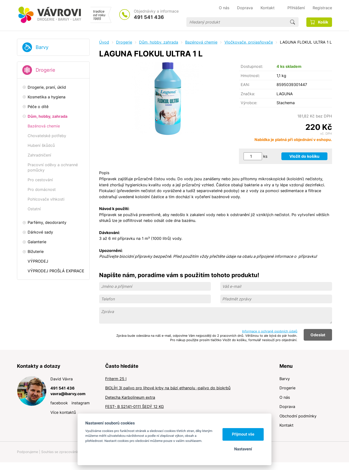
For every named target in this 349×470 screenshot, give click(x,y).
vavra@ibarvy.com (68, 393)
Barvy (42, 47)
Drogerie (45, 70)
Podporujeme (27, 452)
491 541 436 (149, 17)
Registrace (322, 7)
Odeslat (317, 334)
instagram (80, 402)
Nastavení (243, 449)
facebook (59, 402)
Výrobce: (249, 102)
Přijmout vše (243, 434)
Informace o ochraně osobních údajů (269, 331)
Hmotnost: (250, 75)
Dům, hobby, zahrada (158, 42)
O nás (284, 397)
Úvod (104, 42)
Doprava (287, 406)
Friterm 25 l (116, 378)
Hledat (292, 22)
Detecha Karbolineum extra (130, 397)
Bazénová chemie (201, 42)
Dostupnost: (252, 66)
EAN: (245, 84)
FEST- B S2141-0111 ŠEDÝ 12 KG (134, 406)
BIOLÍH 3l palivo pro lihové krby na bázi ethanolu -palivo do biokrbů (167, 387)
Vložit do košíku (304, 156)
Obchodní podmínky (298, 416)
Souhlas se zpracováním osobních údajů (73, 452)
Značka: (248, 93)
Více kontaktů (63, 412)
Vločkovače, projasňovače (248, 42)
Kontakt (286, 425)
